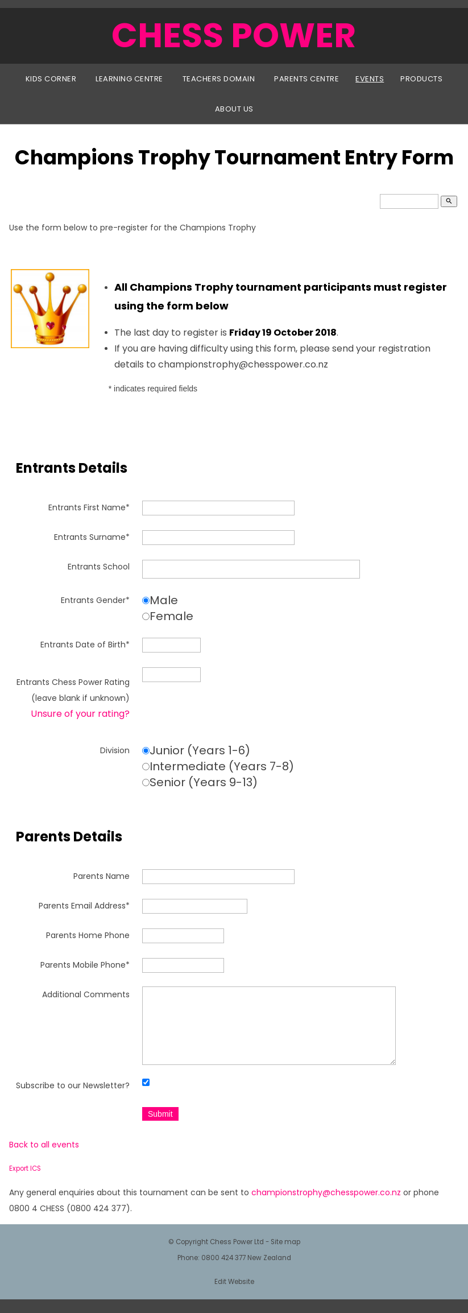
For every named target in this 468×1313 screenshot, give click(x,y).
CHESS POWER (233, 35)
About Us (234, 109)
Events (369, 78)
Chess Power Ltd (237, 1255)
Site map (285, 1255)
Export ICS (25, 1182)
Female (171, 616)
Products (421, 78)
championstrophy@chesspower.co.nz (326, 1206)
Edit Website (234, 1295)
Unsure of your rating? (80, 713)
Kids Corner (51, 78)
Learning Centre (129, 78)
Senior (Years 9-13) (204, 782)
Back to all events (44, 1158)
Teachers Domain (219, 78)
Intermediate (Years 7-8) (222, 766)
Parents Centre (306, 78)
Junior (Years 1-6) (200, 750)
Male (164, 600)
